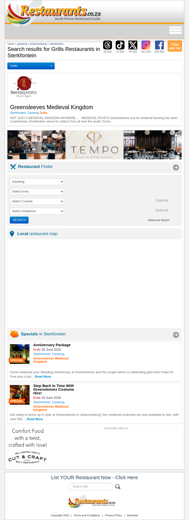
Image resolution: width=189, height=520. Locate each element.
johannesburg (38, 43)
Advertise (132, 515)
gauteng (22, 43)
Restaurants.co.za (94, 502)
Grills (13, 66)
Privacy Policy (113, 515)
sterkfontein (57, 43)
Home (10, 43)
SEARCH (19, 220)
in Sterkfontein (43, 334)
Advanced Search (158, 220)
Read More (43, 376)
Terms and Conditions (87, 515)
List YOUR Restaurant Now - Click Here (94, 477)
